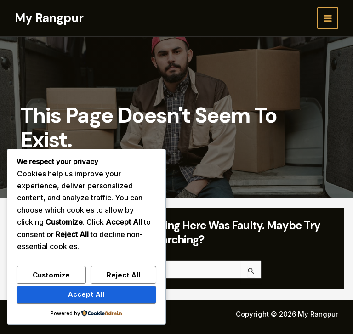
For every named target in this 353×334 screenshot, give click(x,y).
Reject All (123, 275)
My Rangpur (49, 18)
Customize (51, 275)
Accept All (86, 294)
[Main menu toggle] (328, 18)
